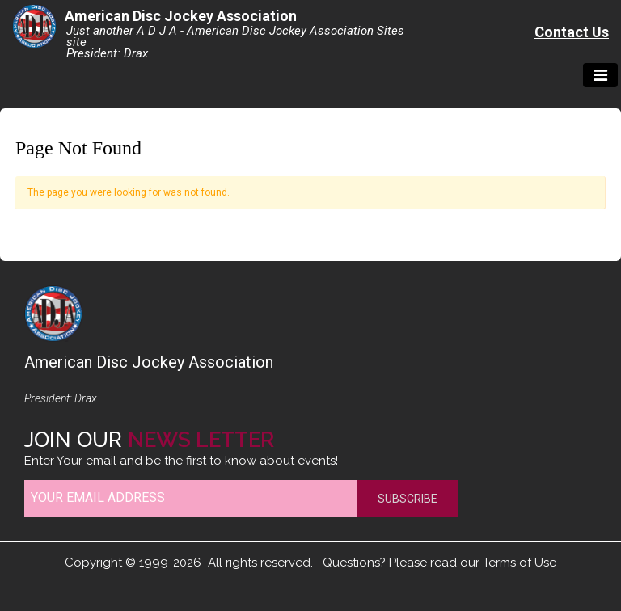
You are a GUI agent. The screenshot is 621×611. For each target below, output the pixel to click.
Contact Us (571, 31)
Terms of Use (519, 562)
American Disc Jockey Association (181, 15)
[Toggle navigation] (600, 75)
